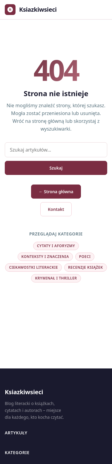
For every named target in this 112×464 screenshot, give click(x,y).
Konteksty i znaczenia (45, 256)
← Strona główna (56, 191)
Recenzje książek (85, 267)
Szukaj (56, 168)
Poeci (85, 256)
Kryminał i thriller (56, 278)
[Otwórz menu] (101, 10)
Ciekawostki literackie (33, 267)
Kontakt (56, 209)
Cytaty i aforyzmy (56, 245)
